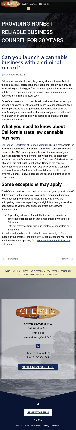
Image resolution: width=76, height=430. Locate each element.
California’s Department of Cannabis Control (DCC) (28, 145)
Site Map (38, 420)
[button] (28, 8)
